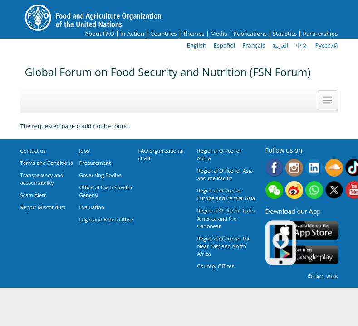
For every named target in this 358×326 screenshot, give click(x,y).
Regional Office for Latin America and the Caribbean (226, 218)
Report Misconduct (43, 207)
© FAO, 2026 (323, 276)
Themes (194, 34)
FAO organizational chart (161, 154)
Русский (326, 45)
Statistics (285, 34)
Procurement (95, 162)
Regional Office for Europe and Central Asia (226, 194)
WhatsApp (314, 190)
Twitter (334, 190)
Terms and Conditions (46, 162)
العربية (280, 45)
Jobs (84, 150)
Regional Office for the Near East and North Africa (224, 246)
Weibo (294, 190)
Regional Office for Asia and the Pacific (225, 174)
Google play (306, 255)
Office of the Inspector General (106, 191)
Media (219, 34)
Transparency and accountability (42, 179)
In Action (132, 34)
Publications (250, 34)
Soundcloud (334, 168)
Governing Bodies (100, 175)
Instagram (294, 168)
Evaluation (91, 207)
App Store (306, 230)
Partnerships (320, 34)
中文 (302, 45)
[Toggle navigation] (327, 100)
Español (224, 45)
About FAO (99, 34)
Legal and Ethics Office (106, 219)
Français (253, 45)
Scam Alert (33, 195)
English (196, 45)
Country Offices (216, 266)
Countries (163, 34)
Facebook (274, 168)
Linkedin (314, 168)
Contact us (33, 150)
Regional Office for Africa (219, 154)
